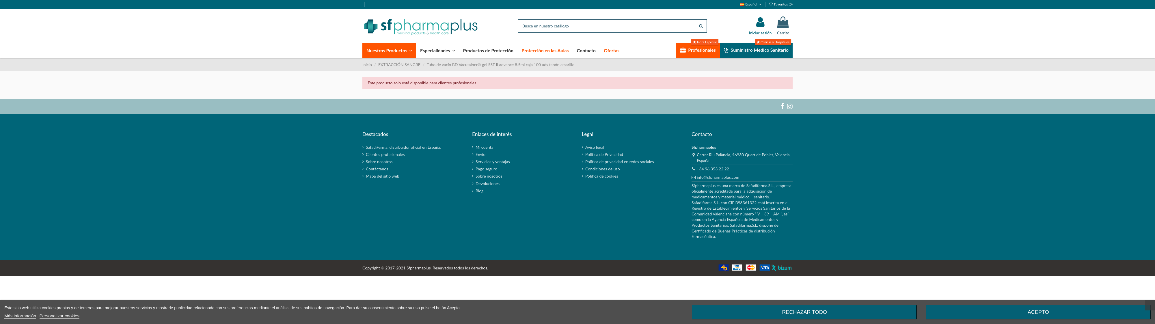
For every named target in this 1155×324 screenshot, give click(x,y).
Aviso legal (594, 147)
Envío (480, 154)
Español (751, 4)
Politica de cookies (601, 176)
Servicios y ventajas (493, 161)
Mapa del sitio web (382, 176)
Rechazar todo (804, 312)
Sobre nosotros (379, 161)
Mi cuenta (484, 147)
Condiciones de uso (602, 168)
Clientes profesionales (385, 154)
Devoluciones (488, 183)
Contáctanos (377, 168)
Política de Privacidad (604, 154)
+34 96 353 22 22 (713, 168)
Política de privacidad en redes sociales (619, 161)
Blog (479, 190)
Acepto (1038, 312)
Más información (20, 315)
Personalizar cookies (59, 315)
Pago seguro (486, 168)
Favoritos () (781, 4)
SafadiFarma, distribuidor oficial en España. (403, 147)
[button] (389, 50)
